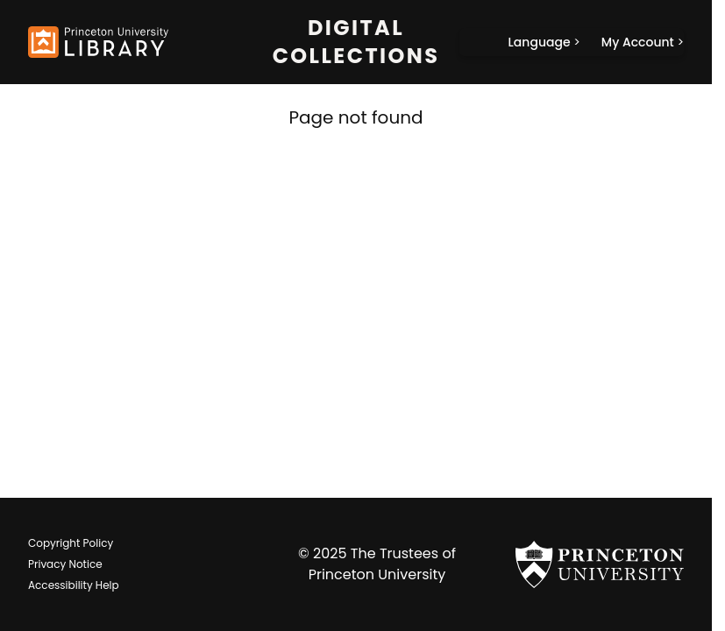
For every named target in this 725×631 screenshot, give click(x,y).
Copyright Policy (70, 542)
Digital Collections (356, 42)
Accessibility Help (73, 585)
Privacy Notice (65, 564)
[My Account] (642, 42)
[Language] (544, 42)
